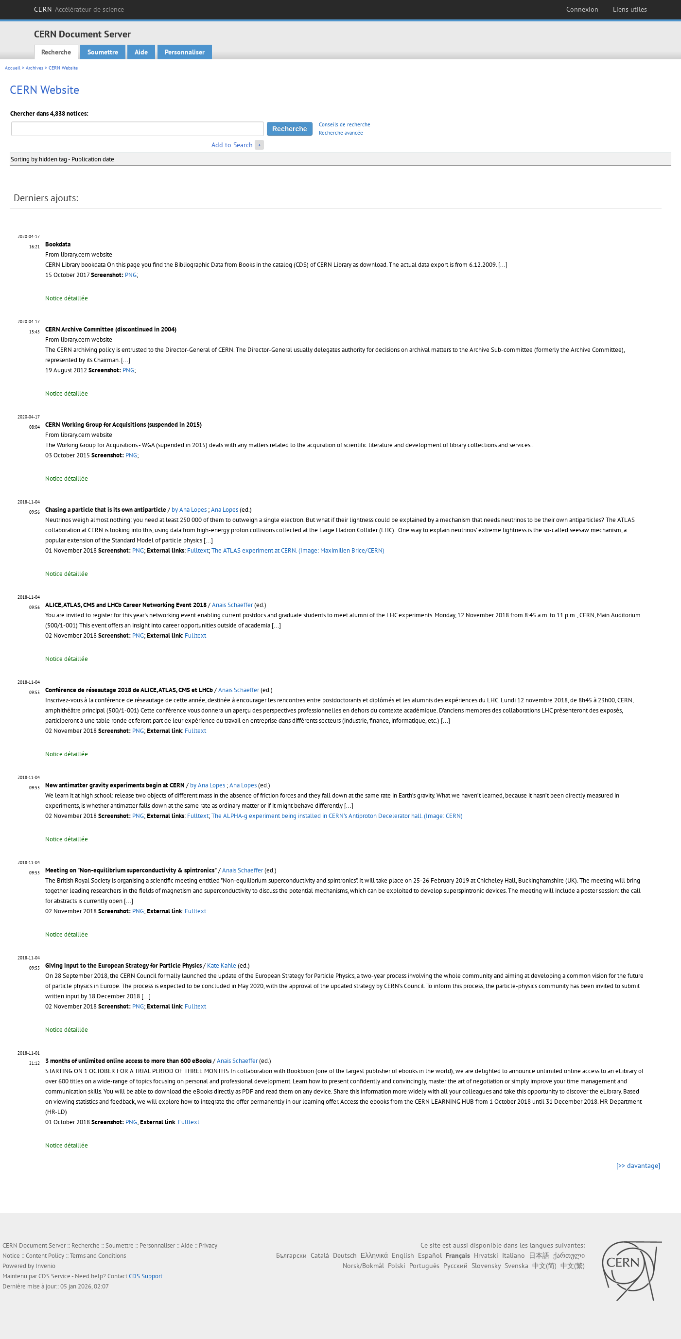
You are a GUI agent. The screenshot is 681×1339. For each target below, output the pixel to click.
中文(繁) (572, 1265)
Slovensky (486, 1265)
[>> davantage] (638, 1165)
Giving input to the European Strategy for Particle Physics (123, 965)
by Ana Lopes (189, 509)
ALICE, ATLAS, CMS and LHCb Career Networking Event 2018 (126, 605)
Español (430, 1255)
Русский (455, 1265)
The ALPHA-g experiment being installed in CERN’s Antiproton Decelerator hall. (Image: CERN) (337, 816)
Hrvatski (486, 1255)
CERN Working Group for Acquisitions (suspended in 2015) (123, 424)
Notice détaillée (66, 298)
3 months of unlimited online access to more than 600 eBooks (128, 1061)
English (403, 1255)
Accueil (12, 68)
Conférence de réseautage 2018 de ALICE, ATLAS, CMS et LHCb (129, 690)
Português (424, 1265)
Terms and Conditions (98, 1256)
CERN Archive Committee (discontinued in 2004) (110, 329)
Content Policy (45, 1256)
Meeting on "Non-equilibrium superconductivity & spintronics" (131, 870)
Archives (34, 68)
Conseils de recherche (344, 124)
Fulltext (198, 550)
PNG (131, 275)
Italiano (513, 1255)
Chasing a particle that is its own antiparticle (105, 509)
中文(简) (544, 1265)
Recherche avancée (341, 132)
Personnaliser (185, 52)
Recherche (56, 52)
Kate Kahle (221, 965)
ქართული (569, 1255)
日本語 (539, 1255)
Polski (396, 1265)
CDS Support (145, 1276)
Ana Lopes (224, 509)
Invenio (45, 1266)
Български (291, 1255)
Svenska (516, 1265)
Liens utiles (630, 9)
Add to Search (232, 144)
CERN (79, 9)
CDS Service (54, 1276)
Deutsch (345, 1255)
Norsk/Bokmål (363, 1265)
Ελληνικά (374, 1255)
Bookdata (57, 244)
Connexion (582, 9)
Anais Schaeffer (232, 605)
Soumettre (102, 52)
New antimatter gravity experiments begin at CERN (115, 785)
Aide (141, 52)
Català (320, 1255)
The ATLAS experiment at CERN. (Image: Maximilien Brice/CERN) (297, 550)
